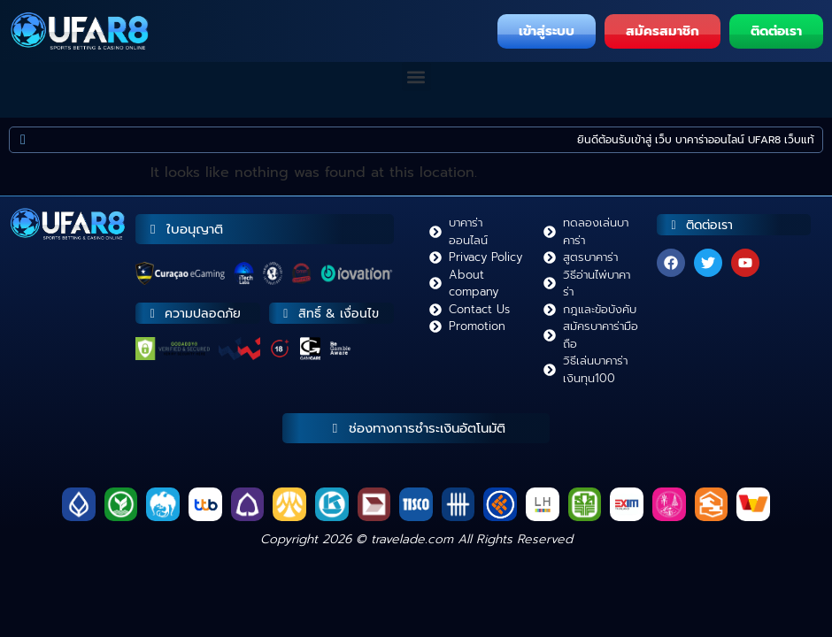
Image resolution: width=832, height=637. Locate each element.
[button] (416, 76)
